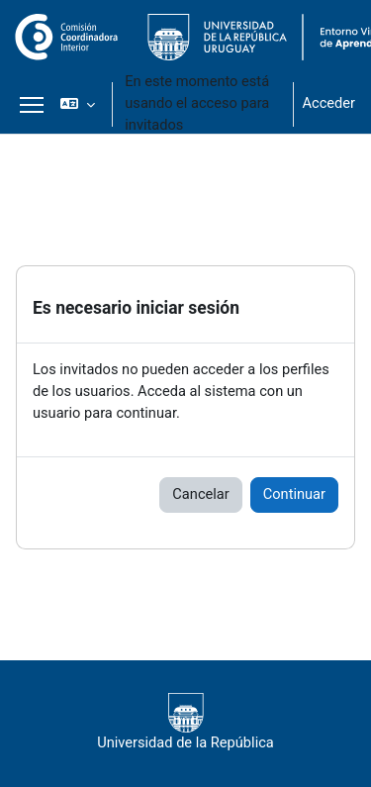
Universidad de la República (185, 722)
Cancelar (200, 494)
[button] (77, 104)
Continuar (294, 494)
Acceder (328, 103)
